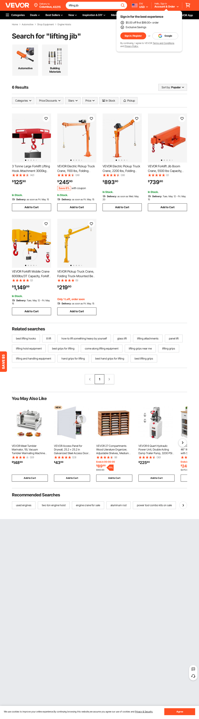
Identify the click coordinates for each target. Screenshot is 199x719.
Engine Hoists (64, 24)
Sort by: (166, 87)
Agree (179, 711)
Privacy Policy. (131, 46)
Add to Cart (31, 207)
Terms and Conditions (163, 43)
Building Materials (55, 70)
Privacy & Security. (144, 711)
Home (15, 24)
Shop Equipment (45, 24)
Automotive (27, 24)
